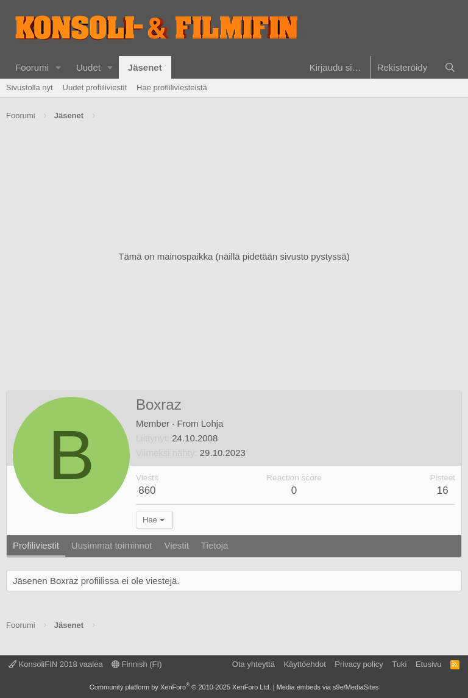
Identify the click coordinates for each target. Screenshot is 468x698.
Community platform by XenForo (180, 687)
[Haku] (450, 67)
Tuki (399, 664)
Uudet (88, 67)
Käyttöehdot (304, 664)
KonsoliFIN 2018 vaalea (56, 664)
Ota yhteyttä (253, 664)
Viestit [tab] (176, 545)
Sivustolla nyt (29, 87)
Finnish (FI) (136, 664)
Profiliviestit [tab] (36, 545)
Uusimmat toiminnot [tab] (111, 545)
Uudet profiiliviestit (95, 87)
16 (442, 490)
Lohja (212, 423)
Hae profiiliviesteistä (171, 87)
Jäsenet (145, 67)
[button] (58, 67)
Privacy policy (359, 664)
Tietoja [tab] (214, 545)
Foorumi (32, 67)
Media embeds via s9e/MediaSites (328, 687)
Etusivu (429, 664)
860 (146, 490)
